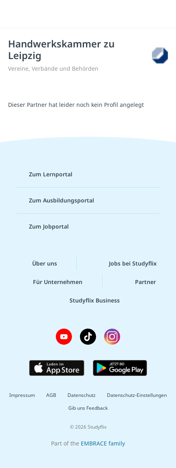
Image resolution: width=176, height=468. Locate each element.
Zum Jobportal (42, 227)
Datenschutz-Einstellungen (137, 395)
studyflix (95, 14)
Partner (139, 282)
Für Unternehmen (51, 282)
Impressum (22, 395)
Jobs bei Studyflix (126, 264)
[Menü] (17, 14)
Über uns (38, 264)
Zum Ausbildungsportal (55, 200)
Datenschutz (82, 395)
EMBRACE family (103, 443)
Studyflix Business (88, 300)
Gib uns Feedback (88, 408)
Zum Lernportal (44, 174)
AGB (51, 395)
